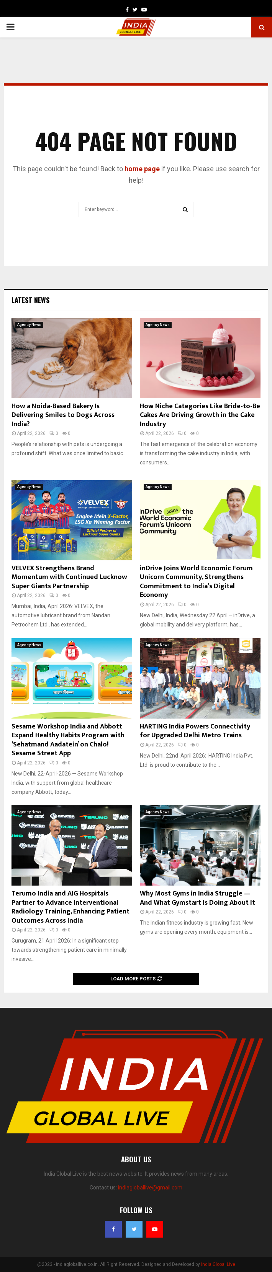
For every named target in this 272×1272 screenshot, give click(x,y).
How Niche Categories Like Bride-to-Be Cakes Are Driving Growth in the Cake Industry (200, 415)
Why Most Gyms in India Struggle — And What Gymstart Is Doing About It (197, 898)
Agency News (29, 325)
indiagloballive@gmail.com (150, 1187)
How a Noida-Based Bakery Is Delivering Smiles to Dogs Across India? (63, 415)
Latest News (30, 300)
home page (142, 169)
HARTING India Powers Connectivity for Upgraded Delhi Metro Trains (195, 731)
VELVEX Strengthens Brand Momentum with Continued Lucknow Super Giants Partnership (69, 577)
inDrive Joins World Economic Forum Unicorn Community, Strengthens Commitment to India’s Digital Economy (196, 582)
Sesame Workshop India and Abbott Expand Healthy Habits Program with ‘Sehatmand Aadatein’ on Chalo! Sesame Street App (68, 740)
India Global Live (218, 1264)
